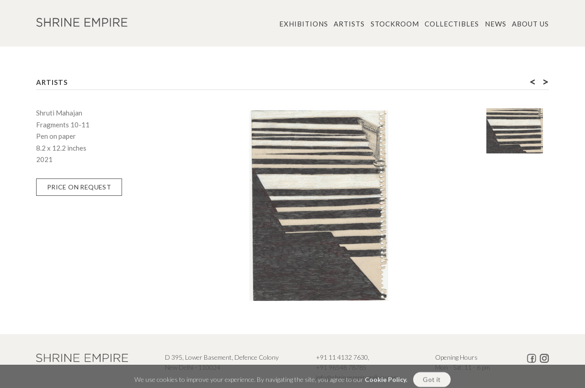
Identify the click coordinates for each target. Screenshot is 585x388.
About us (530, 24)
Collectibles (452, 24)
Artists (349, 24)
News (495, 24)
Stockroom (395, 24)
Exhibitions (303, 24)
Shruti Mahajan (59, 113)
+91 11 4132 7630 (342, 357)
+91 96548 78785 (341, 367)
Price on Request (79, 187)
